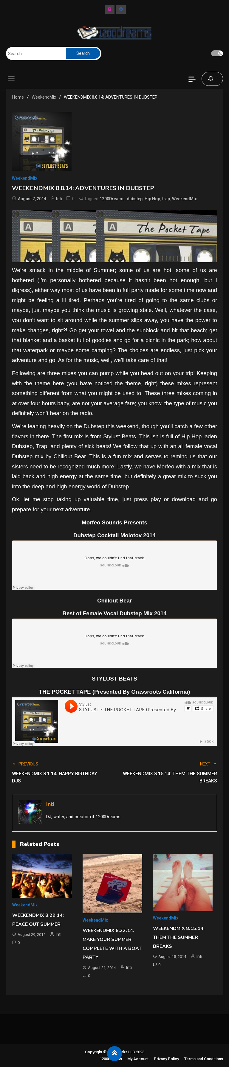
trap (166, 198)
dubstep (135, 198)
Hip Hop (152, 198)
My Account (137, 1059)
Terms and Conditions (203, 1059)
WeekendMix (24, 178)
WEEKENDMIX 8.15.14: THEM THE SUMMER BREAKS (179, 937)
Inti (59, 198)
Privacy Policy (166, 1059)
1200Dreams (112, 198)
